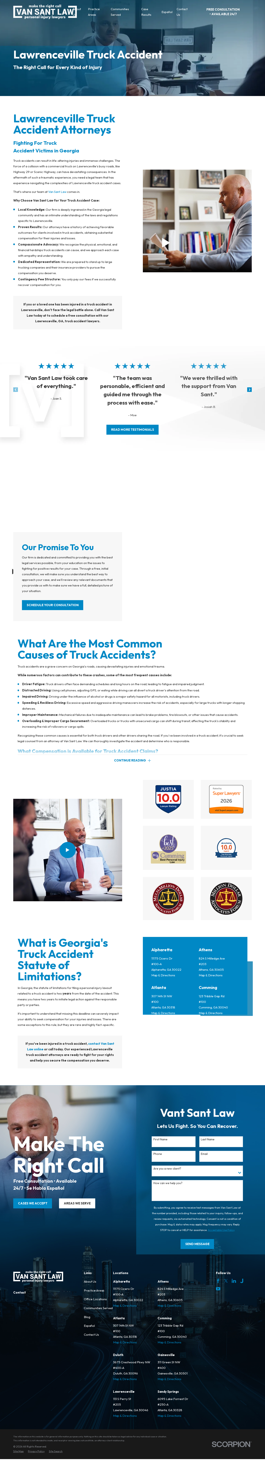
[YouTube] (218, 1340)
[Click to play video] (166, 242)
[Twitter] (226, 1332)
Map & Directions (163, 1080)
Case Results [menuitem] (146, 12)
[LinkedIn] (234, 1332)
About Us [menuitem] (77, 12)
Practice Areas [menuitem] (94, 12)
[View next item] (249, 389)
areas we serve (71, 1254)
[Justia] (242, 1332)
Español (89, 1377)
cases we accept (26, 1254)
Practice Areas (94, 1341)
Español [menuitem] (166, 12)
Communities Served (98, 1359)
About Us (90, 1332)
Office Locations (95, 1350)
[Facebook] (218, 1332)
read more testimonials (132, 430)
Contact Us (91, 1386)
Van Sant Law (57, 192)
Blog (87, 1368)
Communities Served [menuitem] (120, 12)
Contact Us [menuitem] (182, 12)
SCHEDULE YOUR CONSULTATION (53, 605)
